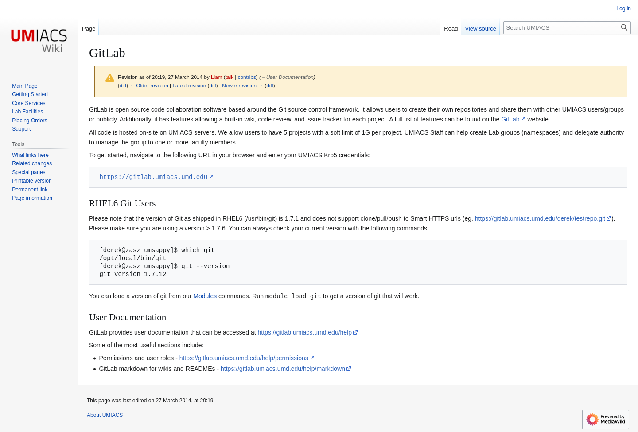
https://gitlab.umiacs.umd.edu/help (305, 331)
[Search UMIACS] (567, 27)
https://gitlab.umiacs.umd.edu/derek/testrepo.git (540, 218)
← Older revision (148, 85)
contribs (247, 77)
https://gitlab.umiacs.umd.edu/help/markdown (283, 368)
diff (123, 85)
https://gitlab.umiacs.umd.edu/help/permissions (243, 357)
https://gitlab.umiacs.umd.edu (153, 177)
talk (229, 77)
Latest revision (189, 85)
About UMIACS (105, 415)
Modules (205, 296)
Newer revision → (242, 85)
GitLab (510, 119)
